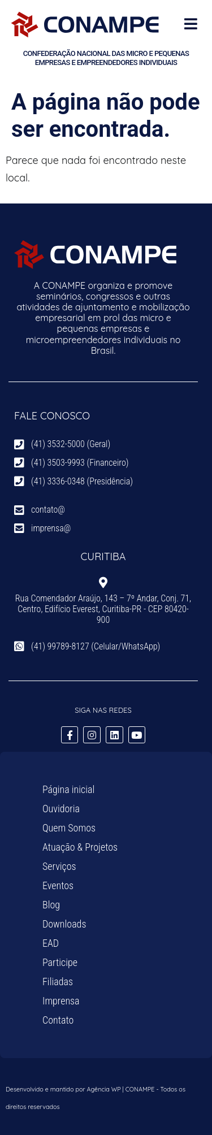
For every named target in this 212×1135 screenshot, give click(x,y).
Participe (59, 962)
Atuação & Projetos (80, 847)
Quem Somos (69, 828)
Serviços (59, 866)
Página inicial (68, 789)
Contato (57, 1020)
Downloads (64, 924)
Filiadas (57, 981)
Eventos (57, 885)
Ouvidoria (61, 809)
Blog (51, 905)
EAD (50, 943)
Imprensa (61, 1001)
